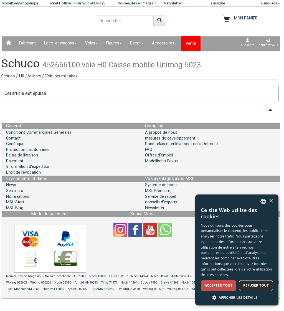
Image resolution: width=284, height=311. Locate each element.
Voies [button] (91, 43)
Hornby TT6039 (53, 289)
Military (34, 76)
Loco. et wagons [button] (60, 43)
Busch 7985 (149, 282)
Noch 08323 (159, 276)
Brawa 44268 (169, 282)
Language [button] (270, 3)
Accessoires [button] (164, 43)
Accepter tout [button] (218, 285)
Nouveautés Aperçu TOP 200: (66, 276)
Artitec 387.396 (181, 276)
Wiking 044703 (177, 289)
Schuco (8, 76)
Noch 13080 (97, 276)
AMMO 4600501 (78, 289)
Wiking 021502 (153, 289)
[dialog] (236, 249)
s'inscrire (218, 3)
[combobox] (263, 201)
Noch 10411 (190, 282)
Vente (191, 43)
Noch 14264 (129, 282)
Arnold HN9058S (86, 282)
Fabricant (27, 43)
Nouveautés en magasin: (24, 276)
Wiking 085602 (16, 282)
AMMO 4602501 (104, 289)
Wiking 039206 (40, 282)
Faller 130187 (118, 276)
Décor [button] (137, 43)
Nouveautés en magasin (137, 3)
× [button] (271, 201)
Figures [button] (114, 43)
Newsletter (173, 3)
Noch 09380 (62, 282)
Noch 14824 (139, 276)
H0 (21, 76)
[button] (237, 297)
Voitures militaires (61, 76)
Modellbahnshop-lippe (20, 3)
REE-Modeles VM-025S (23, 289)
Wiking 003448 (129, 289)
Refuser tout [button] (256, 285)
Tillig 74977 (109, 282)
